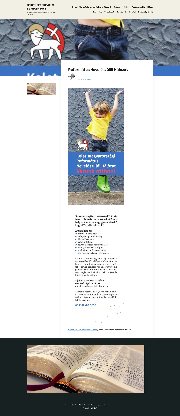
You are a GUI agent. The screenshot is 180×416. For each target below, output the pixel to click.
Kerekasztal (130, 12)
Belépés (117, 7)
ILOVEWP (93, 408)
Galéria (120, 12)
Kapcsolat (97, 12)
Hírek (89, 79)
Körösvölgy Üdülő (145, 12)
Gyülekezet (109, 12)
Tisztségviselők (138, 7)
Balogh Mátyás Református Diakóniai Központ (91, 7)
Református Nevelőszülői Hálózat (83, 330)
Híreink (126, 7)
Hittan (150, 7)
